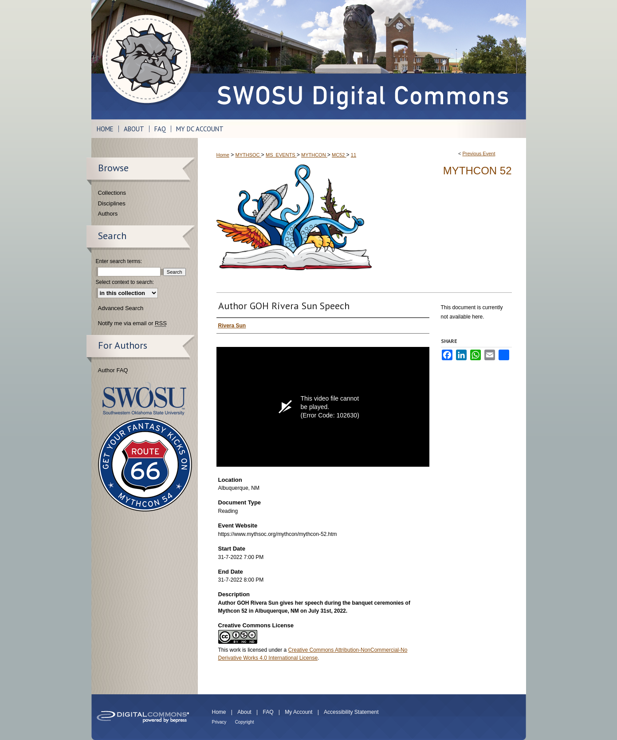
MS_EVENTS (281, 154)
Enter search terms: (119, 261)
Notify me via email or (132, 323)
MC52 (339, 154)
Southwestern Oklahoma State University (144, 398)
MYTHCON (314, 154)
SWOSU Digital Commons (362, 59)
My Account (298, 712)
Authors (108, 213)
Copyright (244, 722)
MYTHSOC (248, 154)
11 (353, 154)
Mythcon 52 (477, 171)
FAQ (268, 712)
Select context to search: (125, 282)
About (244, 712)
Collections (112, 192)
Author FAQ (113, 370)
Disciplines (112, 203)
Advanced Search (121, 308)
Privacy (219, 722)
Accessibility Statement (351, 712)
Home (222, 154)
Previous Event (478, 153)
